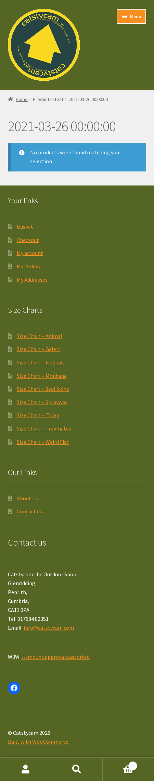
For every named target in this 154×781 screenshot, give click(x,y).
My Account (25, 769)
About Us (27, 498)
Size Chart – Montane (42, 375)
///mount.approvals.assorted (56, 656)
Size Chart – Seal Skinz (43, 388)
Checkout (28, 239)
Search (77, 769)
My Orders (28, 266)
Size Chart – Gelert (39, 349)
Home (22, 99)
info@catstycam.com (49, 627)
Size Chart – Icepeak (40, 362)
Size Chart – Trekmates (44, 428)
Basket (25, 226)
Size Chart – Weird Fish (43, 441)
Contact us (29, 511)
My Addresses (32, 279)
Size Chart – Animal (39, 336)
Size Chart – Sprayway (42, 402)
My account (30, 252)
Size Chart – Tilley (38, 415)
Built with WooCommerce (38, 741)
